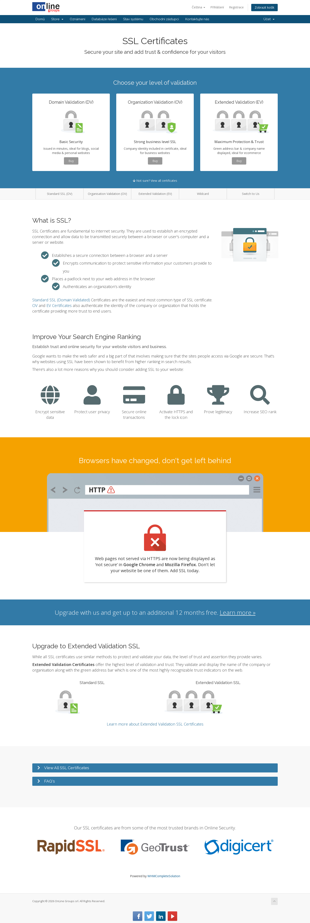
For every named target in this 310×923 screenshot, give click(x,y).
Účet (269, 19)
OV (35, 305)
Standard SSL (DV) (59, 194)
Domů (40, 19)
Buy (71, 161)
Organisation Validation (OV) (107, 194)
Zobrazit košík (264, 7)
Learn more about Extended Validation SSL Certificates (155, 724)
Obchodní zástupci (164, 19)
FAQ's (49, 781)
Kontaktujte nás (197, 19)
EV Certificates (59, 305)
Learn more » (238, 612)
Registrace (236, 7)
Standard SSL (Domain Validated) (61, 299)
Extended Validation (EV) (155, 194)
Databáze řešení (104, 19)
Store (57, 19)
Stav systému (133, 19)
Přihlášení (217, 7)
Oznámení (77, 19)
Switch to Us (250, 194)
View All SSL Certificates (66, 767)
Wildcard (203, 194)
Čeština (198, 7)
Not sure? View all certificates (155, 181)
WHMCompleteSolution (163, 876)
